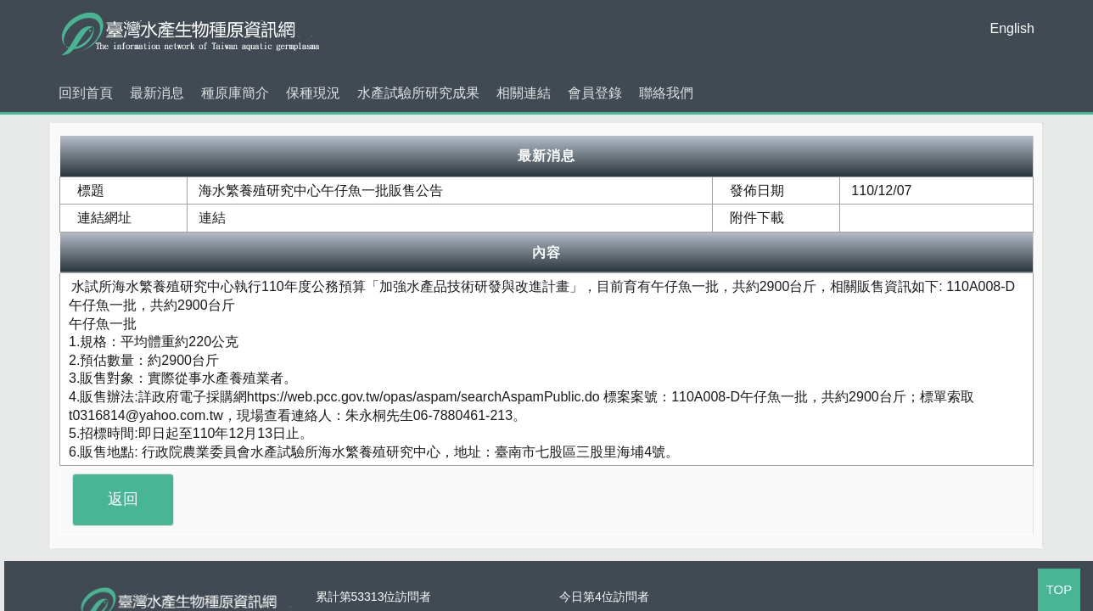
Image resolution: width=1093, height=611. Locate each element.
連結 (212, 217)
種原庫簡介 (235, 93)
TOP (1059, 589)
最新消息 (157, 93)
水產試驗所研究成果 (418, 93)
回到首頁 (86, 93)
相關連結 (523, 93)
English (1012, 28)
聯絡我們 (666, 93)
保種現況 (313, 93)
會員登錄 (595, 93)
